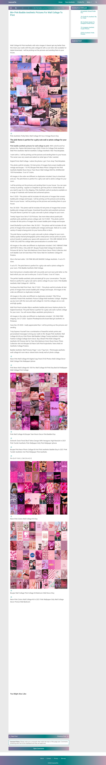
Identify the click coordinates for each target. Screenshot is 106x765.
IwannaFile (12, 2)
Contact (49, 758)
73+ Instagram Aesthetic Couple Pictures (87, 28)
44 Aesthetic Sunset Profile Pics (88, 12)
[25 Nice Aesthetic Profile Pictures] (76, 34)
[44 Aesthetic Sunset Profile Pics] (76, 13)
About (42, 758)
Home (60, 2)
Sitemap (63, 758)
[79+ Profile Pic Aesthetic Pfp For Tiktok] (76, 18)
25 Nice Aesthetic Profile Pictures (87, 33)
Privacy (56, 758)
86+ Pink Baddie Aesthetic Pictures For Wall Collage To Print (38, 13)
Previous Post (61, 736)
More (90, 2)
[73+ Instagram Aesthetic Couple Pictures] (76, 29)
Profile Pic (81, 2)
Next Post (14, 736)
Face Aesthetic (70, 2)
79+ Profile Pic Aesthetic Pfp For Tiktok (89, 17)
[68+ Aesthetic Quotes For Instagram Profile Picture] (76, 23)
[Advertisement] (38, 30)
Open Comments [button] (38, 748)
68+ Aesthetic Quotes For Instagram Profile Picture (88, 22)
